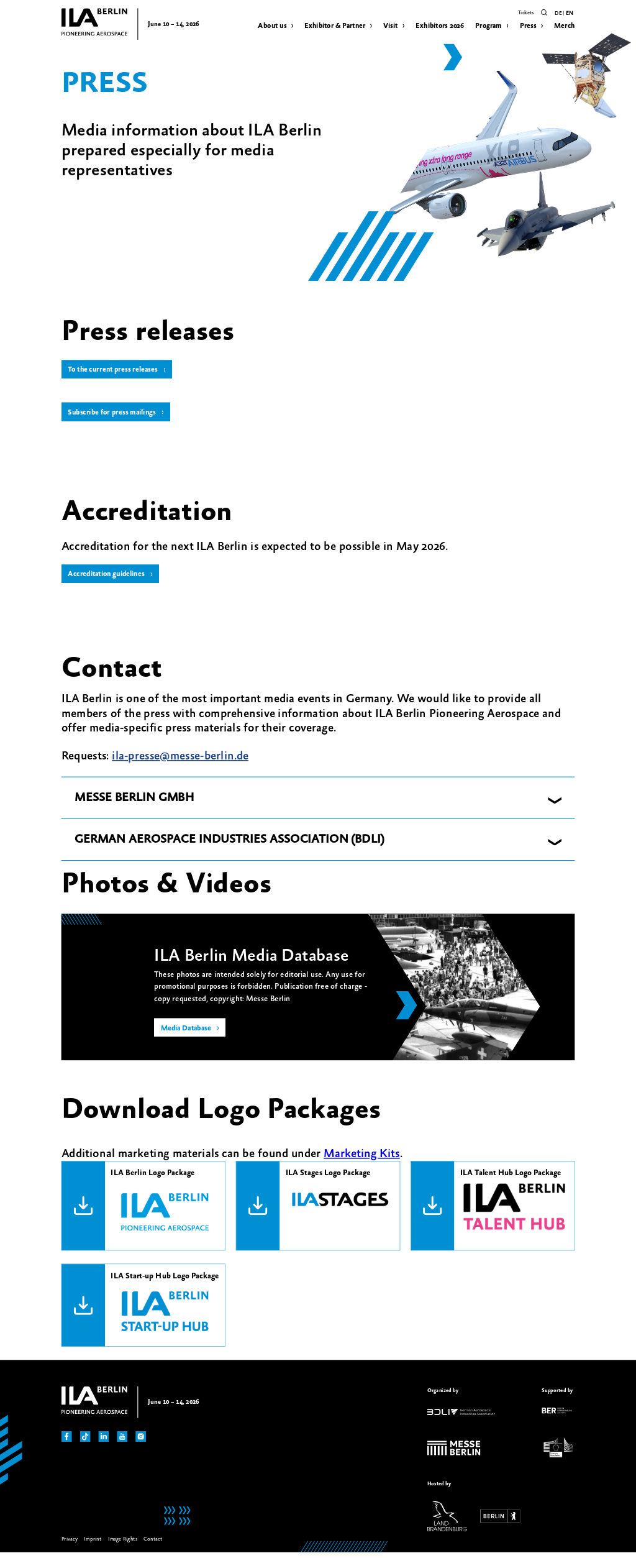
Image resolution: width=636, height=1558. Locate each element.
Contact (152, 1545)
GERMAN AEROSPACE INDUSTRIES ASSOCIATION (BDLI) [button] (229, 845)
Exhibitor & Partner (334, 26)
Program (488, 26)
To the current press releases (117, 370)
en (569, 14)
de (558, 14)
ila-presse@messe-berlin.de (180, 761)
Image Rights (122, 1545)
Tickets (526, 12)
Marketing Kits (362, 1159)
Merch (564, 26)
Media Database (188, 1034)
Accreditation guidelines (110, 578)
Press (528, 26)
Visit (390, 26)
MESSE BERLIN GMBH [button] (134, 803)
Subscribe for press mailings (116, 415)
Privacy (69, 1545)
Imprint (92, 1545)
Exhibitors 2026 (440, 26)
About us (272, 26)
